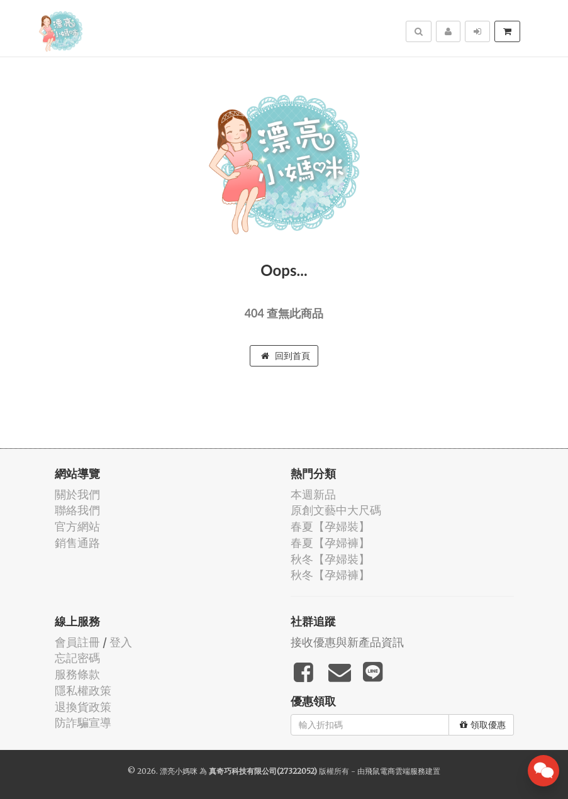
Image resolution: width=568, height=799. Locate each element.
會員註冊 (77, 642)
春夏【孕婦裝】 (330, 526)
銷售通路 (77, 543)
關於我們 (77, 494)
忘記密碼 (77, 658)
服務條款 (77, 674)
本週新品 (313, 494)
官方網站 (77, 526)
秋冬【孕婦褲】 (330, 575)
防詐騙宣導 (83, 722)
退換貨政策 (83, 707)
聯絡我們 (77, 510)
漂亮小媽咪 (179, 771)
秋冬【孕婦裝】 (330, 559)
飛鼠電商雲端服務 (395, 771)
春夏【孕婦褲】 (330, 543)
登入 (120, 642)
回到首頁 (285, 355)
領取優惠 (483, 724)
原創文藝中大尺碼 (336, 510)
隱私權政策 (83, 690)
